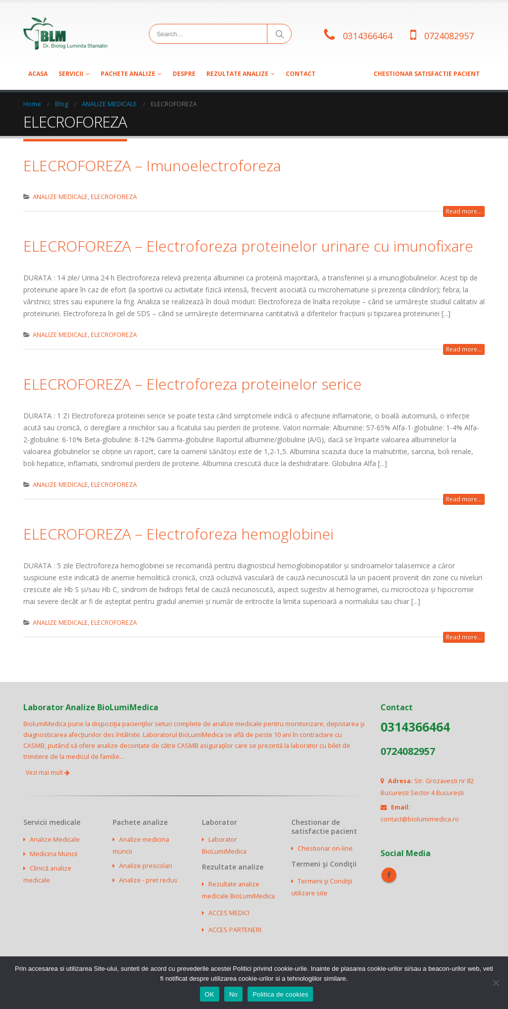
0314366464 (367, 36)
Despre (184, 73)
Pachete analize (128, 73)
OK (209, 994)
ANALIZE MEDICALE (60, 197)
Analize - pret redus (148, 880)
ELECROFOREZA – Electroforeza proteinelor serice (192, 384)
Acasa (38, 73)
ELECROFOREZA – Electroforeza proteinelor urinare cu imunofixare (248, 246)
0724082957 (449, 36)
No (233, 994)
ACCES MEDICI (229, 913)
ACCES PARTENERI (234, 930)
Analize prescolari (145, 866)
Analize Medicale (55, 839)
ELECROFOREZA (114, 197)
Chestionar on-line (325, 848)
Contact (301, 73)
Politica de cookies (280, 994)
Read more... (464, 211)
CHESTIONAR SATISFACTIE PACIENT (427, 73)
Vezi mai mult (47, 772)
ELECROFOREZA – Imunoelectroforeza (152, 165)
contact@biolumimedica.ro (420, 819)
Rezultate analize (237, 73)
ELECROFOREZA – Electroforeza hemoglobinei (178, 534)
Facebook (388, 875)
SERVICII (71, 73)
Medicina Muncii (53, 854)
